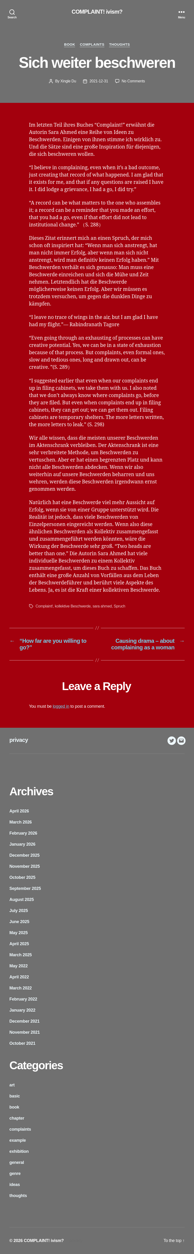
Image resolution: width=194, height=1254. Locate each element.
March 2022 (20, 988)
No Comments (133, 81)
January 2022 (22, 1010)
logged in (61, 706)
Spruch (119, 606)
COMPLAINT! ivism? (97, 12)
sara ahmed (102, 606)
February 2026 (23, 833)
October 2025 (22, 877)
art (12, 1085)
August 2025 (21, 899)
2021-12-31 (98, 81)
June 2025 (19, 921)
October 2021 (22, 1043)
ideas (14, 1184)
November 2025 (24, 866)
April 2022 (19, 977)
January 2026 (22, 844)
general (16, 1162)
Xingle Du (68, 81)
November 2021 (24, 1032)
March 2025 (20, 955)
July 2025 (18, 910)
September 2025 (25, 888)
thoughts (119, 44)
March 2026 (20, 822)
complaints (92, 44)
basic (14, 1096)
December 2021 (24, 1021)
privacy (18, 740)
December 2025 (24, 855)
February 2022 (23, 999)
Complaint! (44, 606)
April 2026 (19, 811)
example (17, 1140)
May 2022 (18, 966)
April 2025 (19, 943)
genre (15, 1173)
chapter (16, 1118)
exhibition (19, 1151)
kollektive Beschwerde (73, 606)
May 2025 (18, 932)
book (69, 44)
